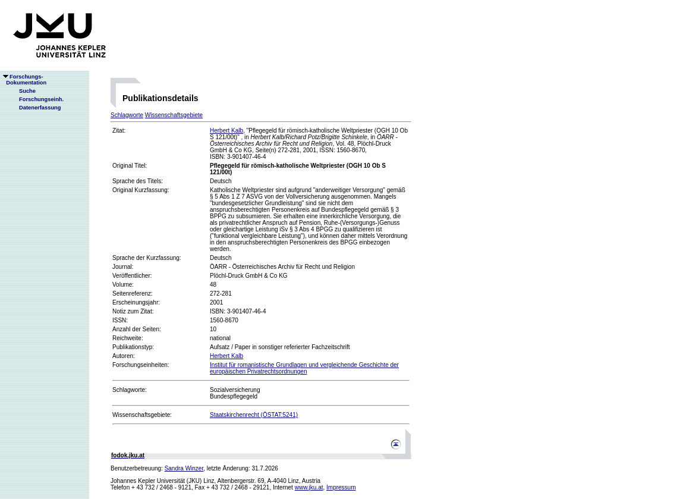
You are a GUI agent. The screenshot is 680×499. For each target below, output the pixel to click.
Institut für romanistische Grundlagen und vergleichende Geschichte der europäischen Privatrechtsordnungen (304, 368)
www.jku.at (309, 487)
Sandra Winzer (184, 468)
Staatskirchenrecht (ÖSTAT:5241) (254, 415)
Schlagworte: (129, 390)
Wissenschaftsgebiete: (142, 415)
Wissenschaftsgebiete (174, 115)
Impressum (340, 487)
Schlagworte (127, 115)
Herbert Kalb (226, 130)
